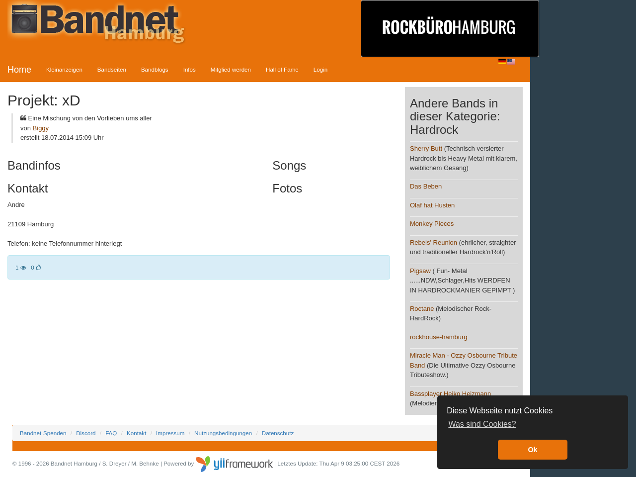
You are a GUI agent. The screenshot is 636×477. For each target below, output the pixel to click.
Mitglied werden (231, 69)
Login (320, 69)
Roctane (422, 308)
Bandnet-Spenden (43, 433)
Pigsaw (420, 271)
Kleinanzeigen (64, 69)
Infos (189, 69)
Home (19, 70)
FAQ (111, 433)
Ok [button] (532, 450)
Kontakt (136, 433)
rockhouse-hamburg (439, 337)
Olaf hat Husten (432, 205)
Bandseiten (111, 69)
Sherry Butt (426, 148)
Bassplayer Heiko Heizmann (450, 393)
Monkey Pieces (432, 223)
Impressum (170, 433)
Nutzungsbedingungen (223, 433)
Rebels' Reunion (433, 242)
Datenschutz (278, 433)
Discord (85, 433)
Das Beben (426, 186)
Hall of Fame (282, 69)
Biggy (41, 128)
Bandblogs (154, 69)
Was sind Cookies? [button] (482, 424)
